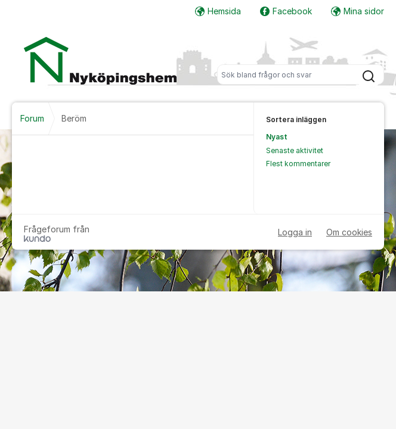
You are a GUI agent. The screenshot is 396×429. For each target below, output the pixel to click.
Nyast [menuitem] (276, 136)
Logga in (295, 232)
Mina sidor (357, 11)
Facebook (286, 11)
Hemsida (218, 11)
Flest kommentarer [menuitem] (298, 163)
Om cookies (349, 232)
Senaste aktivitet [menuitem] (294, 150)
